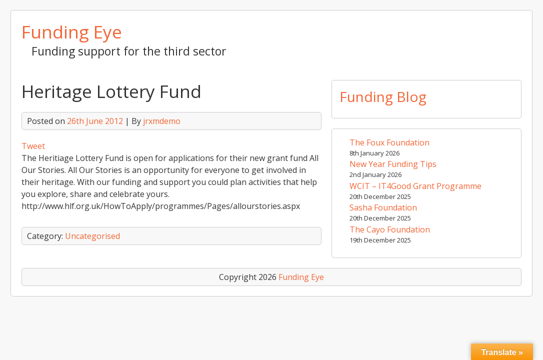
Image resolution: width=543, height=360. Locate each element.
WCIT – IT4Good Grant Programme (416, 186)
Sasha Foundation (383, 207)
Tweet (33, 146)
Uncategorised (92, 236)
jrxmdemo (161, 121)
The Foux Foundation (390, 142)
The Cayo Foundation (390, 229)
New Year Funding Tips (393, 164)
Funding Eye (72, 32)
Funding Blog (383, 96)
